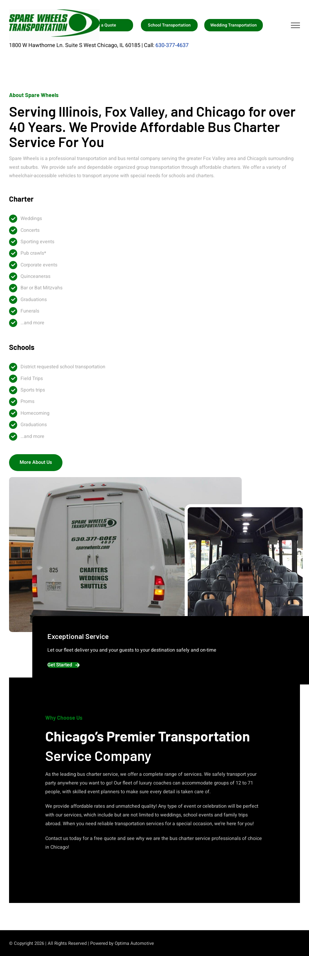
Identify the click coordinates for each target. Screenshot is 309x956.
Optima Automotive (134, 943)
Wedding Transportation (233, 25)
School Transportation (169, 25)
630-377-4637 (172, 45)
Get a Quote (104, 25)
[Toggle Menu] (295, 25)
